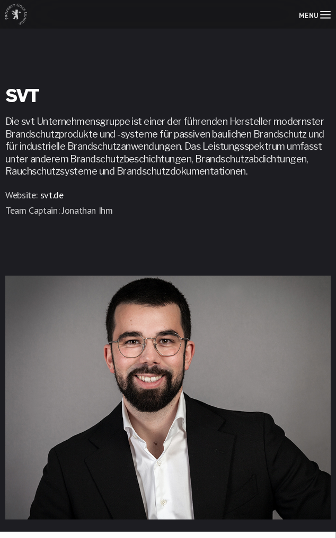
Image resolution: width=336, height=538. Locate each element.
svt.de (52, 195)
